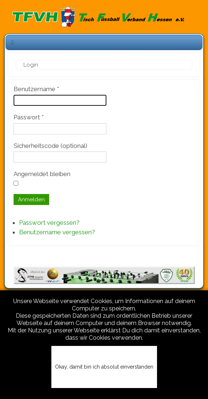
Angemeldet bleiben (42, 174)
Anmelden (31, 199)
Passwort (29, 117)
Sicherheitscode (36, 145)
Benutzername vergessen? (57, 232)
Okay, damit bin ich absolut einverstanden (104, 367)
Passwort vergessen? (49, 222)
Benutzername (36, 89)
